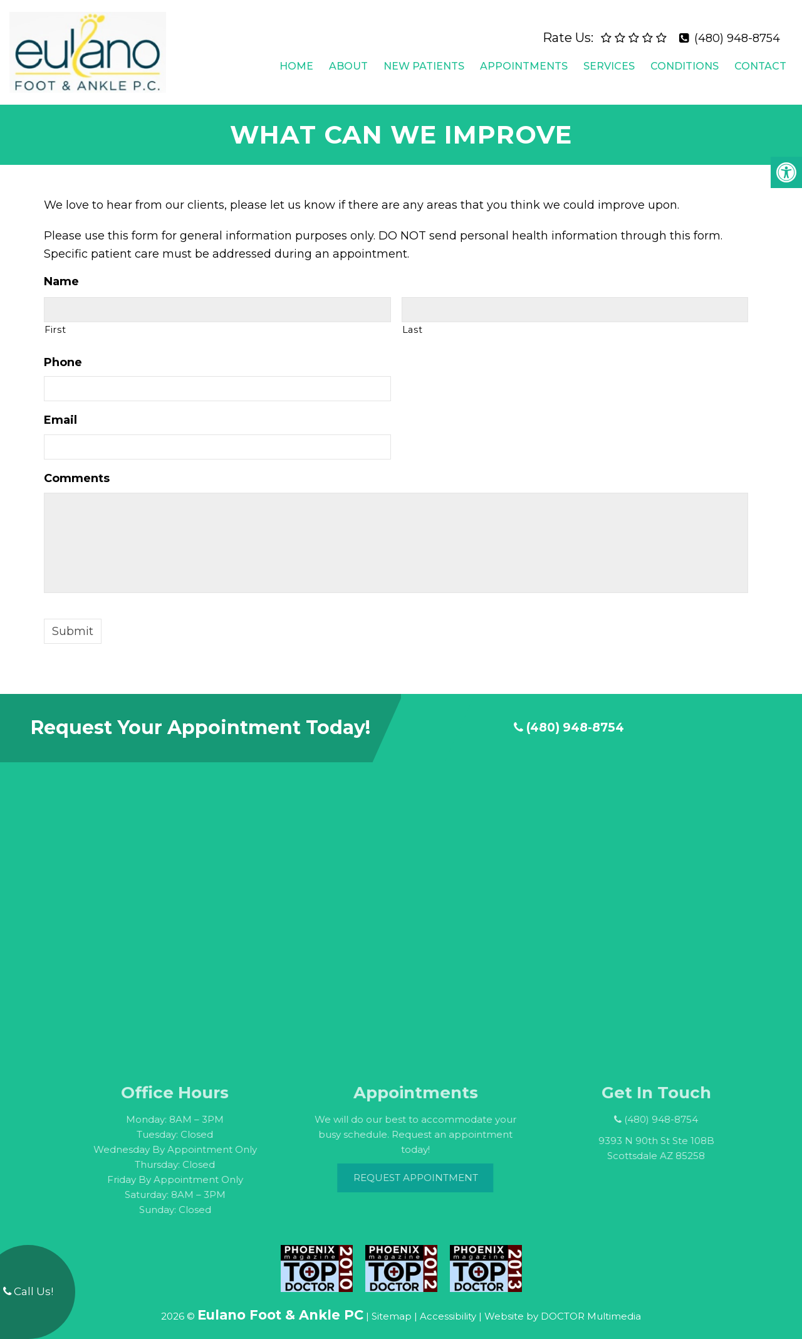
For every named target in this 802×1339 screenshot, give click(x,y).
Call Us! (28, 1291)
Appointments (524, 61)
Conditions (684, 61)
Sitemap (392, 1307)
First (55, 320)
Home (296, 61)
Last (412, 320)
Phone (63, 352)
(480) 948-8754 (737, 33)
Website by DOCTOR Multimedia (562, 1307)
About (348, 61)
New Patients (423, 61)
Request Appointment (434, 1168)
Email (60, 410)
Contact (760, 61)
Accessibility (448, 1307)
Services (609, 61)
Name (61, 272)
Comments (77, 469)
